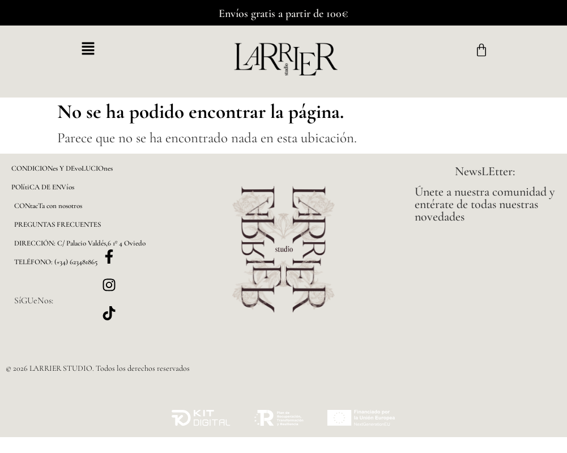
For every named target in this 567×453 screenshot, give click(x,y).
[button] (87, 49)
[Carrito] (481, 50)
